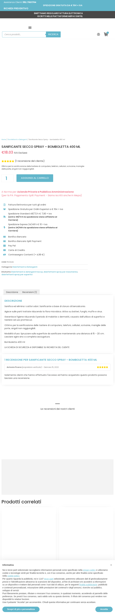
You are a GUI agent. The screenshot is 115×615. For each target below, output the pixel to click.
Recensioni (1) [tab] (29, 213)
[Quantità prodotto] (58, 87)
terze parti (48, 579)
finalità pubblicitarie (88, 584)
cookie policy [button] (13, 576)
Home (54, 42)
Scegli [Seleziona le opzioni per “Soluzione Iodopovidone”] (28, 502)
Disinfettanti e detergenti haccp (77, 193)
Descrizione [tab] (12, 213)
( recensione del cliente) (80, 70)
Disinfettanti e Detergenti (68, 42)
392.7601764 (29, 2)
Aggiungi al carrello (87, 87)
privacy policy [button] (89, 570)
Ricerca (85, 24)
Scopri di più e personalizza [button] (21, 609)
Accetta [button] (104, 609)
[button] (5, 24)
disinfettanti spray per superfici (83, 195)
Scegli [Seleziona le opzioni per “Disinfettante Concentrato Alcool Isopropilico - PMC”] (86, 502)
